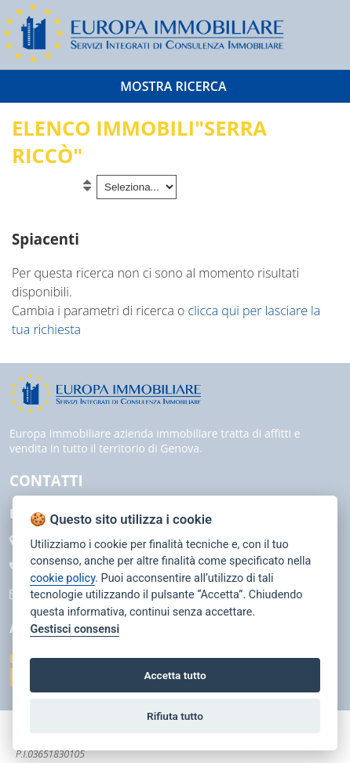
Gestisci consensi (74, 629)
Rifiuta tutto (175, 716)
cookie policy (62, 578)
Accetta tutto (175, 675)
